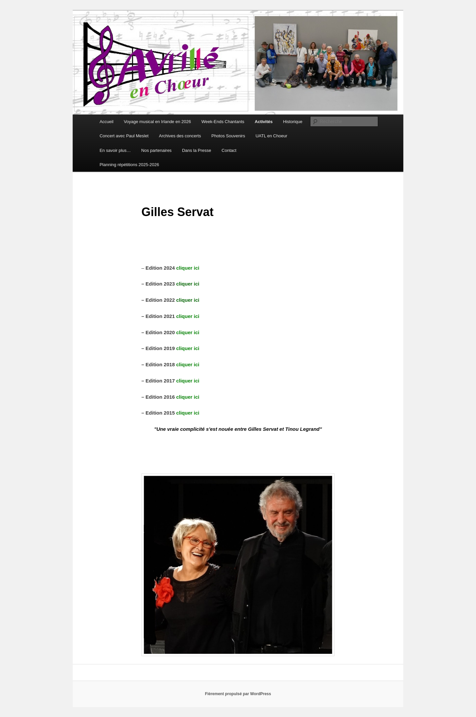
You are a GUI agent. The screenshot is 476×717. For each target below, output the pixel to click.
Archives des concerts (180, 135)
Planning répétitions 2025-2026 (129, 164)
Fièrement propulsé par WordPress (238, 694)
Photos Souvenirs (228, 135)
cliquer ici (187, 380)
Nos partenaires (156, 150)
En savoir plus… (115, 150)
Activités (264, 121)
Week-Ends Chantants (222, 121)
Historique (292, 121)
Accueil (106, 121)
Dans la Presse (196, 150)
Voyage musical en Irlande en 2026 (157, 121)
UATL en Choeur (271, 135)
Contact (228, 150)
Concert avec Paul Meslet (123, 135)
